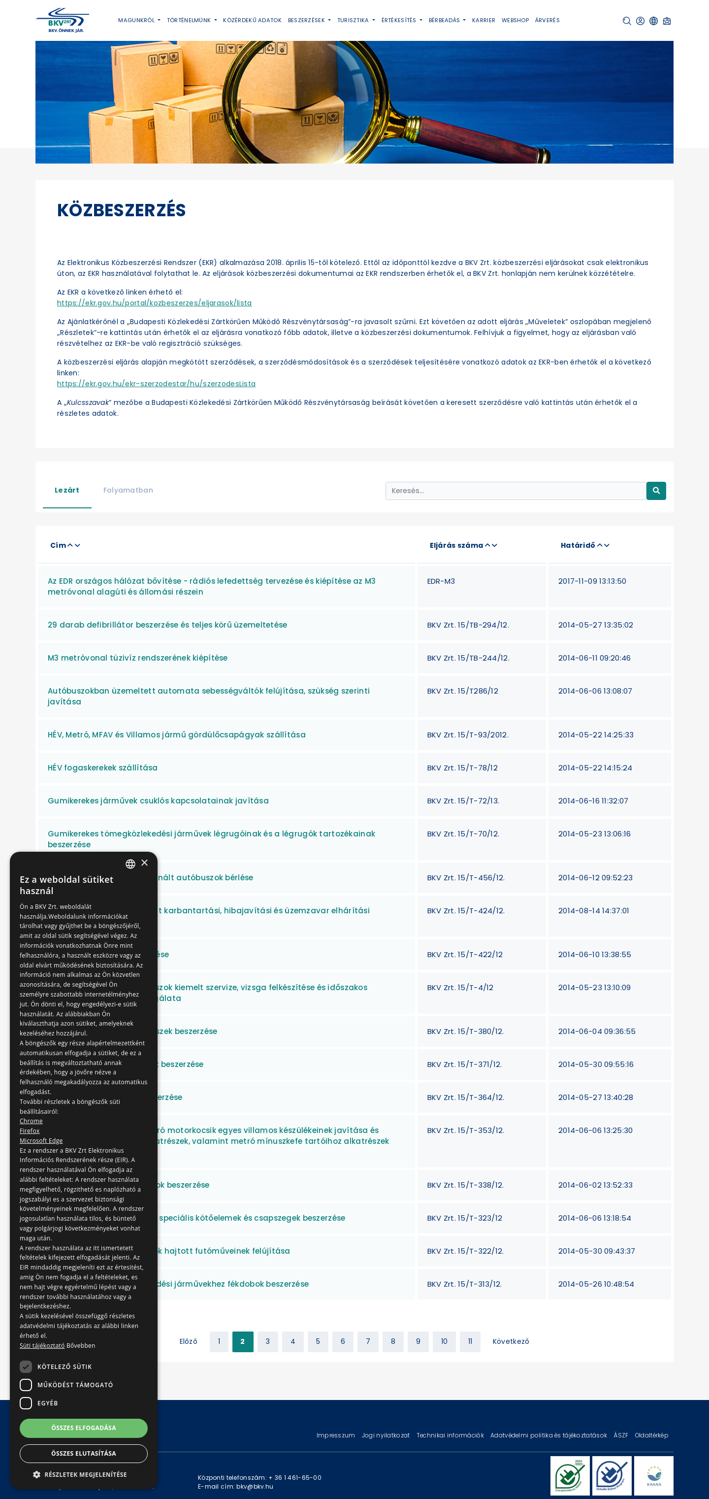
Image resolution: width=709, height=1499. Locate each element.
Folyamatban (128, 490)
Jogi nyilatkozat (387, 1435)
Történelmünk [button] (190, 20)
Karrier (483, 20)
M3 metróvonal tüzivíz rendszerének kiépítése (138, 658)
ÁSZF (621, 1435)
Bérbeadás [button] (445, 20)
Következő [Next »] (511, 1341)
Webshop (515, 20)
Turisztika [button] (354, 20)
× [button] (144, 863)
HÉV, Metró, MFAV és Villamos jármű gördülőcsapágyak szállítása (177, 735)
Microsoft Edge (41, 1140)
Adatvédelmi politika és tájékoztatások (549, 1435)
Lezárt (67, 490)
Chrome (31, 1121)
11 (470, 1341)
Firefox (30, 1131)
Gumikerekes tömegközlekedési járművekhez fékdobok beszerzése (178, 1284)
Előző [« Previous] (188, 1341)
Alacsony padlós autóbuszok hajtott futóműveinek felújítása (169, 1251)
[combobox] (130, 864)
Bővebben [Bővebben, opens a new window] (81, 1345)
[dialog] (84, 1170)
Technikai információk (451, 1435)
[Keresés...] (516, 491)
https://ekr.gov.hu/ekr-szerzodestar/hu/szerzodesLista (156, 384)
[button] (627, 21)
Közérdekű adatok (252, 20)
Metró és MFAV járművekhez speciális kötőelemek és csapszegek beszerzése (196, 1218)
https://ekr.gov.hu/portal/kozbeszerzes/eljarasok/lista (154, 303)
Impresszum (337, 1435)
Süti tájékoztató (42, 1345)
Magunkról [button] (137, 20)
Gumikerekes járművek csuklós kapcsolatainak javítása (158, 801)
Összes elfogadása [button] (83, 1428)
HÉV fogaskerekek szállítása (103, 768)
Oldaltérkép (652, 1435)
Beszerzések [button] (307, 20)
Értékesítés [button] (400, 20)
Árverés (547, 20)
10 (444, 1341)
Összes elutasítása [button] (83, 1453)
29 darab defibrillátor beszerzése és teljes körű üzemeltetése (168, 625)
